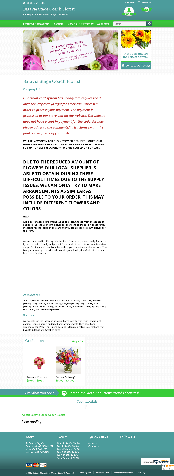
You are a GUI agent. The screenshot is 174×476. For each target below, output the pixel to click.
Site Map (141, 472)
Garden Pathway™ (66, 377)
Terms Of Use (85, 472)
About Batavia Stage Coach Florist (43, 414)
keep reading (31, 421)
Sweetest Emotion (37, 377)
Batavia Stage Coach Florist (49, 9)
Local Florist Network (123, 472)
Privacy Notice (102, 472)
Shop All (77, 341)
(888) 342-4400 (42, 452)
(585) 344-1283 (36, 2)
